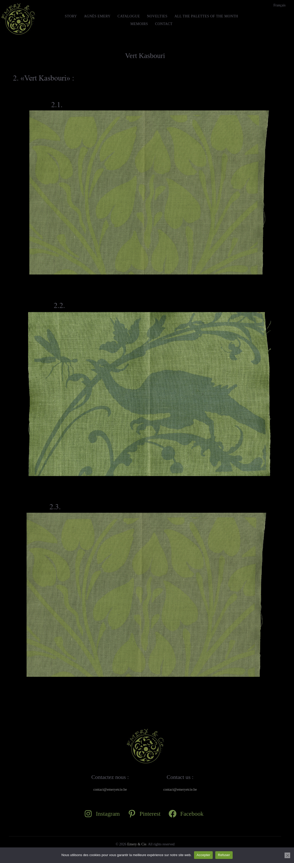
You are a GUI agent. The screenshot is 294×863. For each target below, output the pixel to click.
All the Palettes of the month (206, 16)
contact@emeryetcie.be (110, 789)
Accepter (203, 855)
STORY (71, 16)
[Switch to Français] (279, 5)
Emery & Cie (136, 844)
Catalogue (129, 16)
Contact (164, 24)
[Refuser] (287, 855)
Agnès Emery (97, 16)
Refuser (224, 855)
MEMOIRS (139, 24)
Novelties (157, 16)
